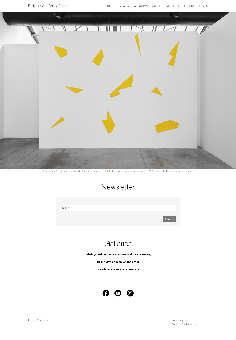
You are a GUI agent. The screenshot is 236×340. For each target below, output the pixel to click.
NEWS (122, 6)
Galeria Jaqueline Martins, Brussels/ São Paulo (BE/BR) (118, 254)
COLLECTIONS (186, 6)
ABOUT (111, 6)
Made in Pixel (179, 324)
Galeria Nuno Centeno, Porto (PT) (118, 269)
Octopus (194, 324)
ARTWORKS (141, 6)
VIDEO (170, 6)
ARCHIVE (157, 6)
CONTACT (205, 6)
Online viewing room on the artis (117, 262)
